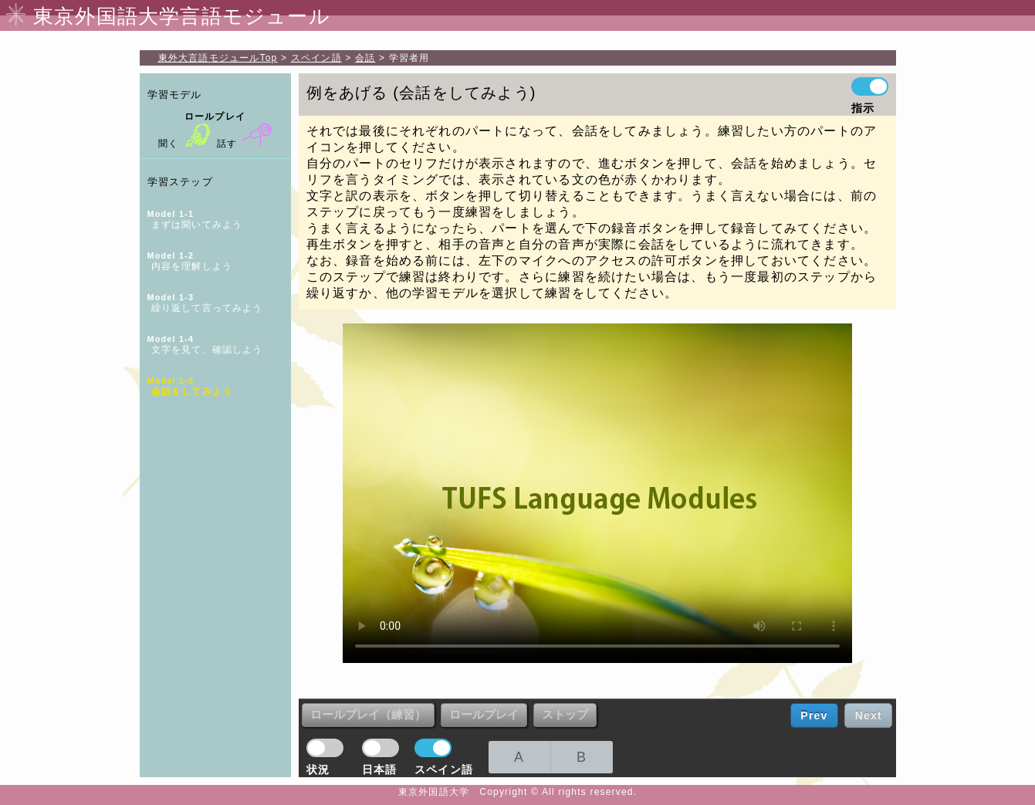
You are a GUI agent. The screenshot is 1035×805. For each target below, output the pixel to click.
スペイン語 (316, 57)
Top (218, 57)
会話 (365, 57)
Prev (813, 715)
